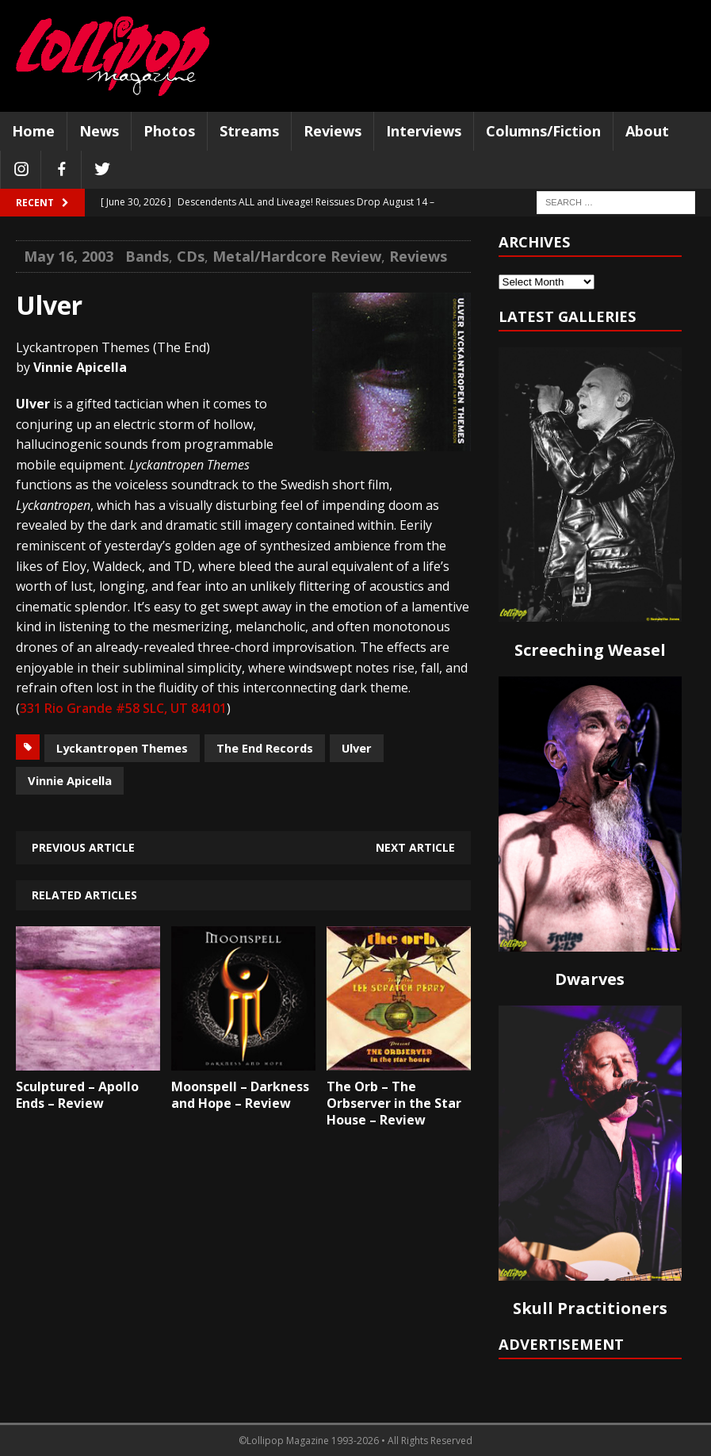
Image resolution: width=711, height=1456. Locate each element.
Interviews (423, 130)
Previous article (83, 847)
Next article (415, 847)
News (99, 130)
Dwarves (590, 979)
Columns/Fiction (543, 130)
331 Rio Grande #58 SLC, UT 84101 (123, 708)
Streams (249, 130)
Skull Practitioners (590, 1308)
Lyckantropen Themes (122, 748)
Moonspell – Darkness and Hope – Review (240, 1095)
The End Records (264, 748)
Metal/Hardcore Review (296, 256)
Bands (147, 256)
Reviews (332, 130)
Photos (169, 130)
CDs (191, 256)
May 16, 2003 (68, 256)
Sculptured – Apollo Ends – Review (77, 1095)
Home (33, 130)
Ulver (357, 748)
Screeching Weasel (590, 650)
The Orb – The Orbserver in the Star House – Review (394, 1103)
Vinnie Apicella (70, 780)
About (647, 130)
